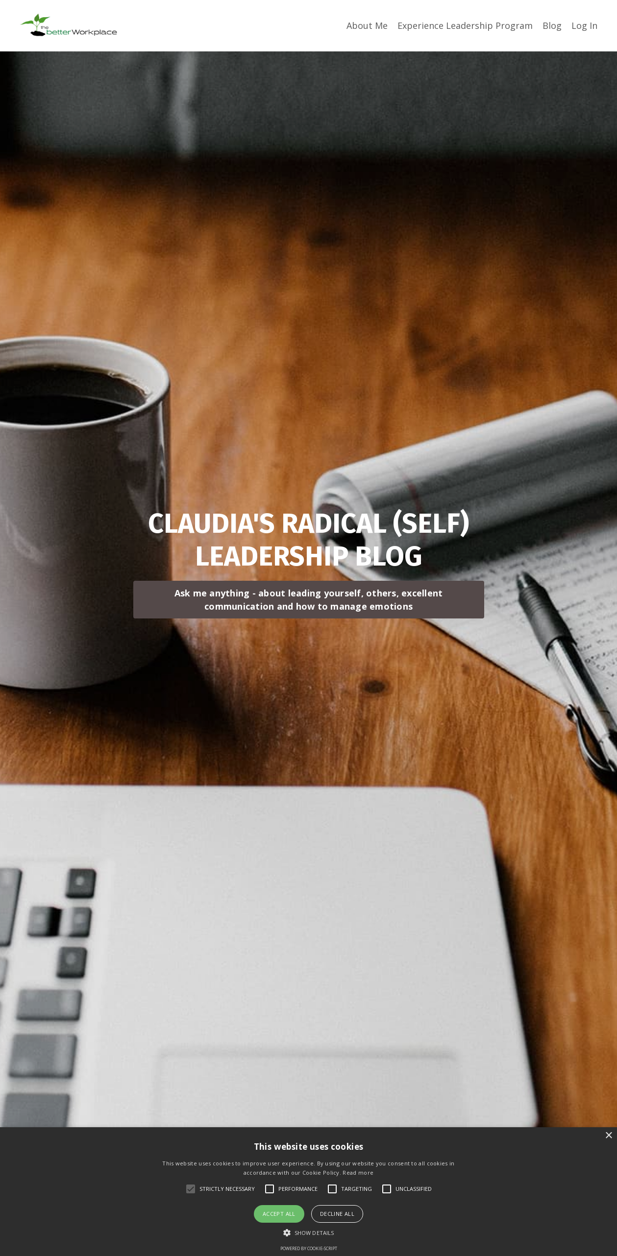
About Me (367, 25)
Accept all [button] (279, 1213)
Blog (552, 25)
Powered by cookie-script (308, 1248)
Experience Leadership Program (465, 25)
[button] (308, 1232)
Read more (358, 1172)
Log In (584, 25)
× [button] (608, 1135)
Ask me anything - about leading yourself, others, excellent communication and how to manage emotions (308, 599)
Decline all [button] (337, 1213)
